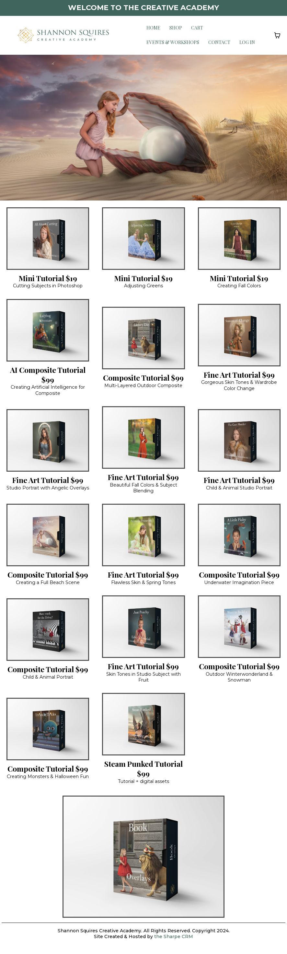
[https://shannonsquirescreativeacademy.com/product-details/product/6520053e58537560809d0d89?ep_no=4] (143, 238)
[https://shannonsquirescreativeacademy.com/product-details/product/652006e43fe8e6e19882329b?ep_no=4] (239, 334)
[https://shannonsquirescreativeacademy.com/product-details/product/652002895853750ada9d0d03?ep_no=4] (143, 534)
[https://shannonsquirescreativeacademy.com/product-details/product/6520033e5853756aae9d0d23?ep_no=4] (143, 437)
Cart (197, 28)
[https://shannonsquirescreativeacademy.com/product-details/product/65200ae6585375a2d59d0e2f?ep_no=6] (143, 337)
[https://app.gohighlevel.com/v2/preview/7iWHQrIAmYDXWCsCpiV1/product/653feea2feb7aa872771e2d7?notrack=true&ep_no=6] (47, 329)
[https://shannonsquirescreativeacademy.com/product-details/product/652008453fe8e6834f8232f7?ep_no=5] (47, 534)
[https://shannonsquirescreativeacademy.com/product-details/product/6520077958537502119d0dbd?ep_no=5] (239, 440)
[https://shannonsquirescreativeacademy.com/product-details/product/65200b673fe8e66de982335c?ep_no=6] (239, 238)
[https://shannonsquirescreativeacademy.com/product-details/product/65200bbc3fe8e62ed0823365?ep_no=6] (239, 626)
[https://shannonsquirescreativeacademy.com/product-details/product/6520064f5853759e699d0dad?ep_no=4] (47, 238)
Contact (219, 42)
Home (153, 28)
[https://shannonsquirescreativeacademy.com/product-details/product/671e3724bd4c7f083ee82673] (143, 724)
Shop (175, 28)
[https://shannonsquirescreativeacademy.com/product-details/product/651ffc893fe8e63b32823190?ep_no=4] (47, 440)
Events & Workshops (172, 42)
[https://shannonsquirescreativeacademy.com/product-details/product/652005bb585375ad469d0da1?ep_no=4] (239, 534)
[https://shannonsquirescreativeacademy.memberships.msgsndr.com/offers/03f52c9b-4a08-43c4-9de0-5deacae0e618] (143, 626)
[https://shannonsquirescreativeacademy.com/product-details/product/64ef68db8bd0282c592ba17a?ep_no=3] (143, 856)
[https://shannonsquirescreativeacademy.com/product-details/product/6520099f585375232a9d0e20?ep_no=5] (47, 728)
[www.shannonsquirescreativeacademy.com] (63, 34)
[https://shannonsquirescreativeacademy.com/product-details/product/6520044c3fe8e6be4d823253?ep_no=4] (47, 629)
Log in (247, 42)
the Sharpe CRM (173, 936)
